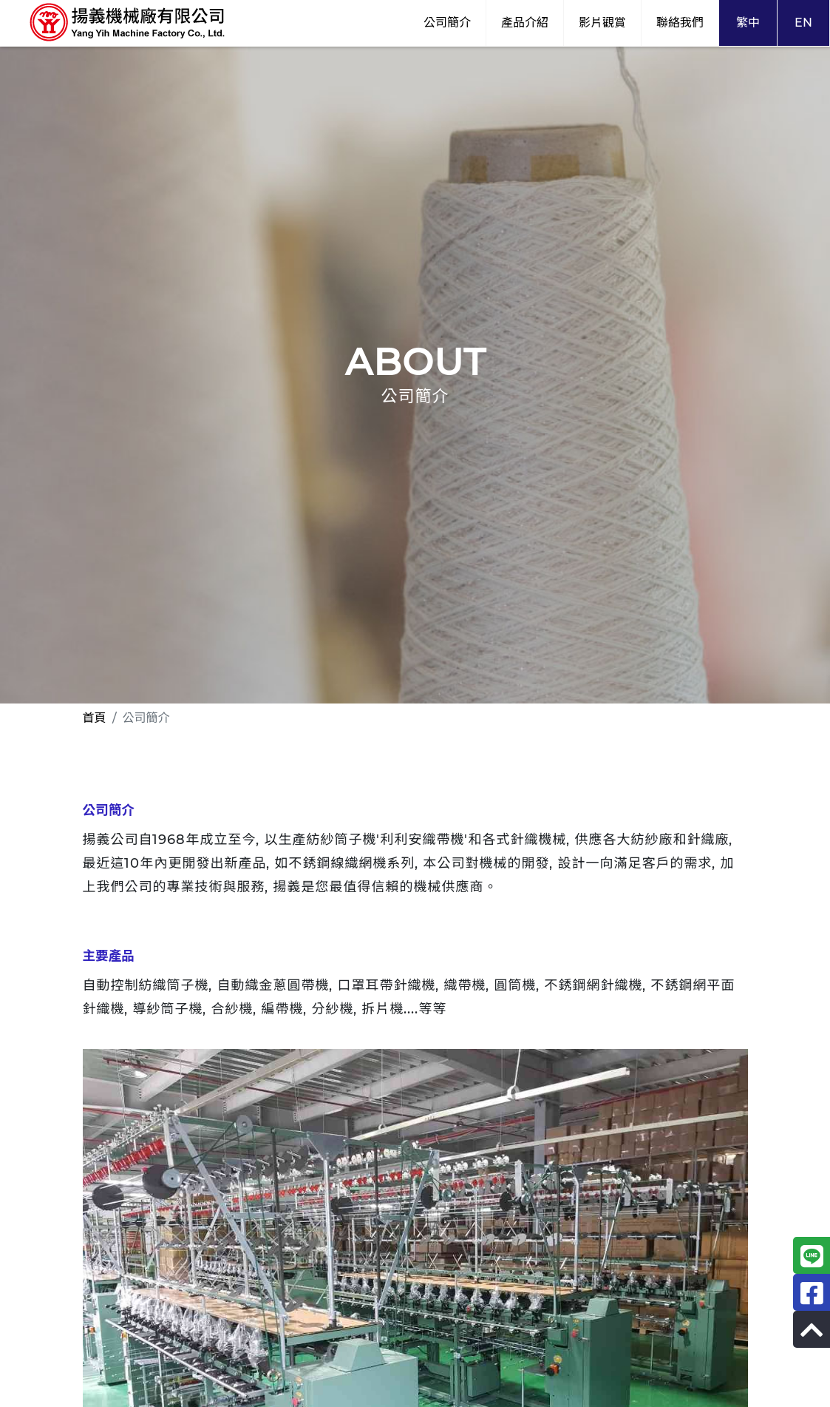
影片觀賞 (602, 23)
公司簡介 (447, 23)
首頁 (94, 718)
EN (803, 23)
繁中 (748, 23)
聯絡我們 (680, 23)
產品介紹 (524, 23)
